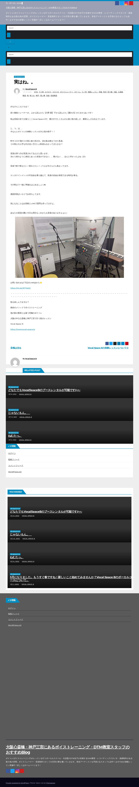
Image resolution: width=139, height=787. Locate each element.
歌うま (32, 96)
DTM (36, 92)
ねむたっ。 (15, 435)
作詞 (104, 92)
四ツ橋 (110, 92)
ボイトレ (77, 92)
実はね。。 (24, 82)
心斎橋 (120, 92)
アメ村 (41, 92)
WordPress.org (15, 472)
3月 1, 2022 (14, 584)
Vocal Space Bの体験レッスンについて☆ (108, 348)
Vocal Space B (31, 89)
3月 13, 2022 (15, 538)
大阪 (115, 92)
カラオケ (48, 92)
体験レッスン (93, 92)
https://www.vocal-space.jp (22, 329)
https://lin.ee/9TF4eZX (20, 288)
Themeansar (50, 783)
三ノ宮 (84, 92)
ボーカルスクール (19, 76)
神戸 (37, 96)
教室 (24, 96)
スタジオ (55, 92)
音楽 (48, 96)
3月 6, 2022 (14, 561)
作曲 (100, 92)
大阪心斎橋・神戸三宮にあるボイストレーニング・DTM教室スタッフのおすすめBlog (41, 7)
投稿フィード (14, 459)
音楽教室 (54, 96)
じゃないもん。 (19, 413)
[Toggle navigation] (10, 41)
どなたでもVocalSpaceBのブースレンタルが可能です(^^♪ (44, 390)
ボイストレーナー (66, 92)
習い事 (42, 96)
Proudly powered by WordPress (17, 783)
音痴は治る (15, 348)
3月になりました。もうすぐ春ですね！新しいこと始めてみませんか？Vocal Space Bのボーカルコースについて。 (71, 578)
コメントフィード (15, 466)
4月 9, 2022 (14, 516)
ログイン (12, 453)
